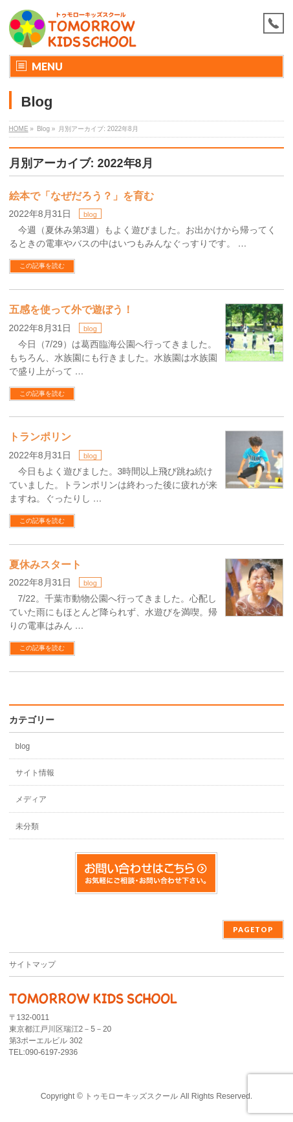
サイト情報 (35, 772)
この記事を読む (42, 265)
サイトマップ (32, 964)
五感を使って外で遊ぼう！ (71, 309)
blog (90, 214)
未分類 (27, 826)
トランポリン (40, 436)
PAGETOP (253, 929)
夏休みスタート (45, 564)
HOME (18, 128)
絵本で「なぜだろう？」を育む (81, 195)
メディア (31, 799)
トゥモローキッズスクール (131, 1096)
